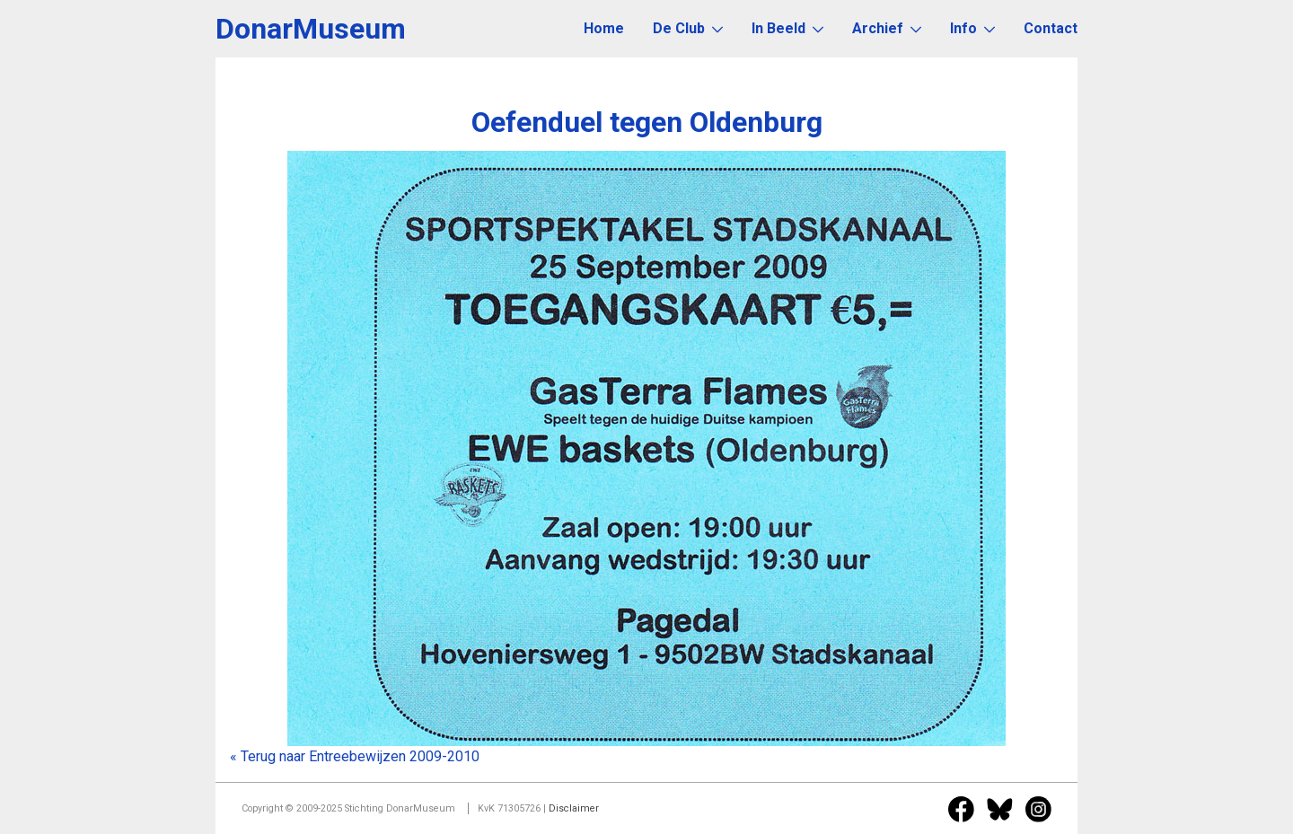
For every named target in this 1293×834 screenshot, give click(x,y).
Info (972, 28)
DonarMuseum (311, 29)
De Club (688, 28)
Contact (1051, 28)
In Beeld (787, 28)
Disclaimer (574, 808)
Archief (886, 28)
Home (604, 28)
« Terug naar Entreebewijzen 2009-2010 (354, 756)
